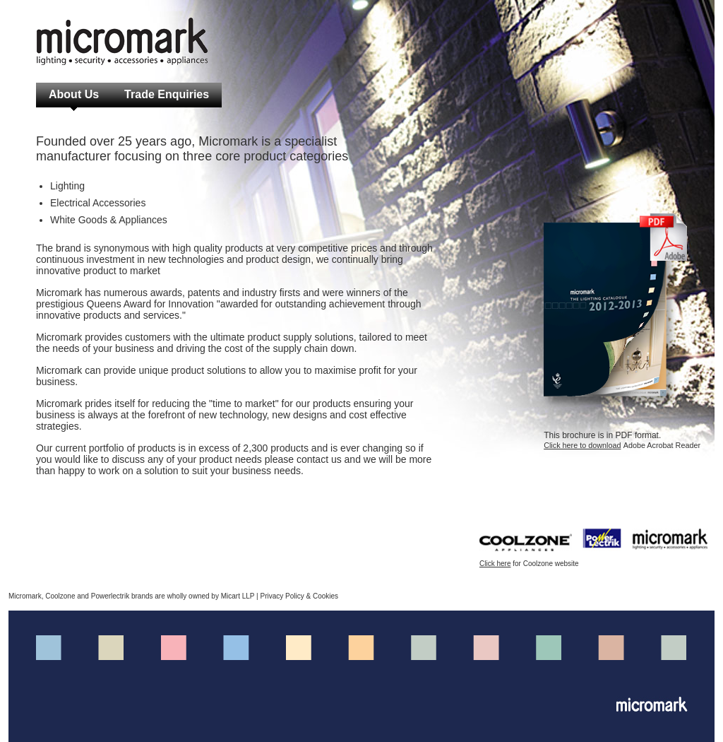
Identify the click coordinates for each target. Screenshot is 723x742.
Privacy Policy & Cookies (299, 596)
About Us (74, 94)
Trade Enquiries (166, 94)
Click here (494, 563)
